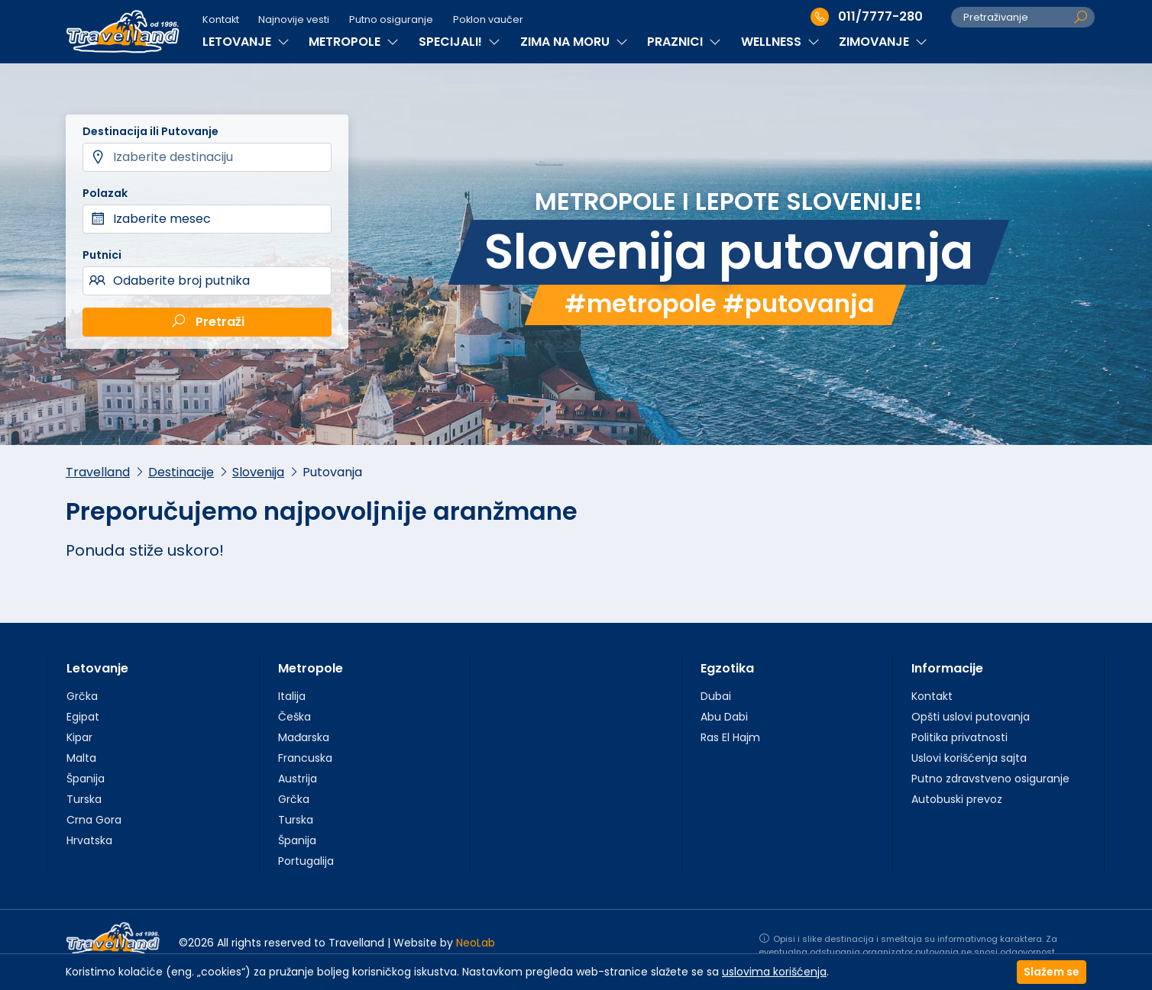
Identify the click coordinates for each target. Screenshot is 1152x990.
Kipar (79, 737)
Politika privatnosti (959, 737)
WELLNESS (780, 41)
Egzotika (727, 668)
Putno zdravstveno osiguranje (990, 778)
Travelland (98, 472)
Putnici (102, 255)
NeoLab (475, 942)
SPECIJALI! (459, 41)
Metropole (310, 668)
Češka (294, 716)
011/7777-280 (867, 17)
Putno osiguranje (391, 19)
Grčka (82, 696)
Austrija (297, 778)
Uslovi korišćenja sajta (969, 758)
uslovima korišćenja (774, 971)
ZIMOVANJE (883, 41)
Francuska (305, 758)
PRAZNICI (684, 41)
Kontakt (220, 19)
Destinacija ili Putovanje (150, 131)
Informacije (947, 668)
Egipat (82, 716)
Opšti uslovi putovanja (970, 716)
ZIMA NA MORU (574, 41)
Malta (81, 758)
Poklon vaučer (488, 19)
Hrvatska (89, 840)
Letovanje (97, 668)
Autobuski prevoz (956, 799)
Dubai (716, 696)
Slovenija (258, 472)
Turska (84, 799)
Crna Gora (93, 819)
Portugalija (306, 861)
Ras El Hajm (730, 737)
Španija (85, 778)
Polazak (105, 193)
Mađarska (303, 737)
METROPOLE (354, 41)
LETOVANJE (246, 41)
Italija (292, 696)
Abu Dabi (724, 716)
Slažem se (1051, 971)
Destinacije (181, 472)
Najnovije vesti (293, 19)
